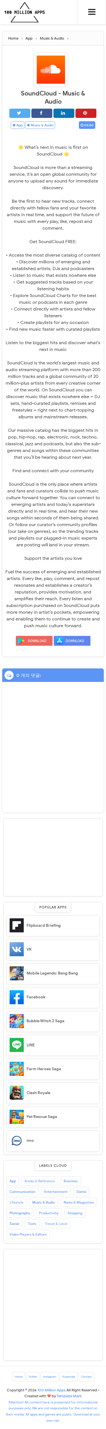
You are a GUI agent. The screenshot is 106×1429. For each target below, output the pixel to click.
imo (30, 1140)
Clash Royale (38, 1092)
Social (14, 1224)
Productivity (49, 1213)
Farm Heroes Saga (44, 1069)
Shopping (75, 1213)
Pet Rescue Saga (42, 1116)
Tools (32, 1224)
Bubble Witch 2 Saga (45, 1021)
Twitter (33, 1376)
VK (29, 949)
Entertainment (56, 1192)
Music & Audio (40, 125)
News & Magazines (79, 1202)
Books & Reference (40, 1181)
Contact (86, 1376)
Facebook (36, 997)
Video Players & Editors (28, 1234)
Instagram (49, 1376)
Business (71, 1181)
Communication (22, 1192)
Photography (20, 1213)
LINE (31, 1045)
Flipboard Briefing (44, 925)
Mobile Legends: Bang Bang (52, 973)
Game (81, 1192)
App (17, 125)
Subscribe (68, 1376)
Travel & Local (56, 1224)
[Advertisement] (53, 856)
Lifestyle (16, 1202)
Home (19, 1376)
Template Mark (69, 1396)
